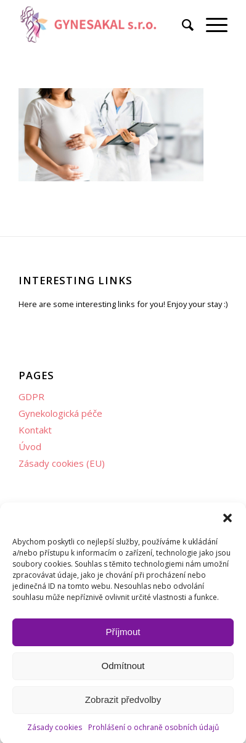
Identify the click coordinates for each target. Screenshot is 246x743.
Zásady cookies (54, 733)
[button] (227, 523)
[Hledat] (182, 24)
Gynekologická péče (60, 413)
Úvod (29, 446)
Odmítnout (122, 672)
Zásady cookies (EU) (61, 463)
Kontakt (35, 430)
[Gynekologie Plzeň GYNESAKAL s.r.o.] (102, 24)
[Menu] (211, 24)
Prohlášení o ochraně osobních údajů (153, 733)
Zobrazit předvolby (123, 705)
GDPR (31, 396)
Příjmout (123, 638)
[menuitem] (182, 24)
